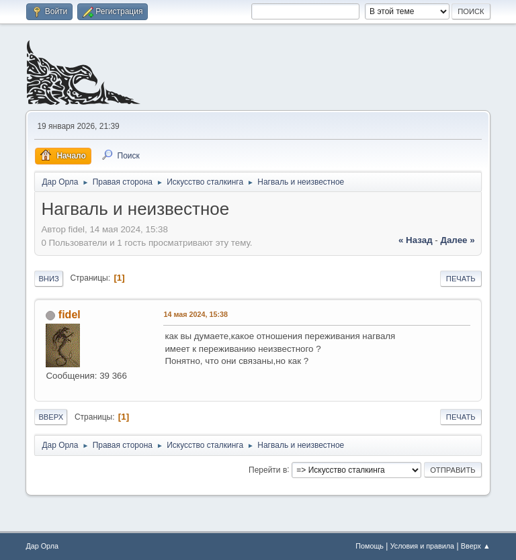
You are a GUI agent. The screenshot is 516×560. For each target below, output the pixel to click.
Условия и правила (422, 546)
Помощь (369, 546)
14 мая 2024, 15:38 (195, 314)
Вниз (48, 279)
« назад (415, 240)
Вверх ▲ (475, 546)
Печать (461, 279)
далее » (457, 240)
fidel (69, 314)
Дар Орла (42, 546)
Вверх (50, 417)
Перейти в (268, 469)
